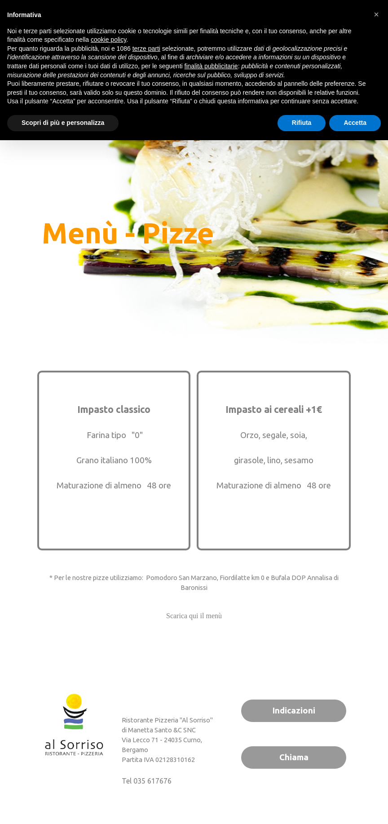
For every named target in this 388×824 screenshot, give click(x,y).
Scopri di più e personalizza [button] (63, 122)
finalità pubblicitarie (211, 66)
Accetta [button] (355, 122)
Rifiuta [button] (302, 122)
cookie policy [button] (108, 39)
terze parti (146, 48)
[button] (376, 14)
